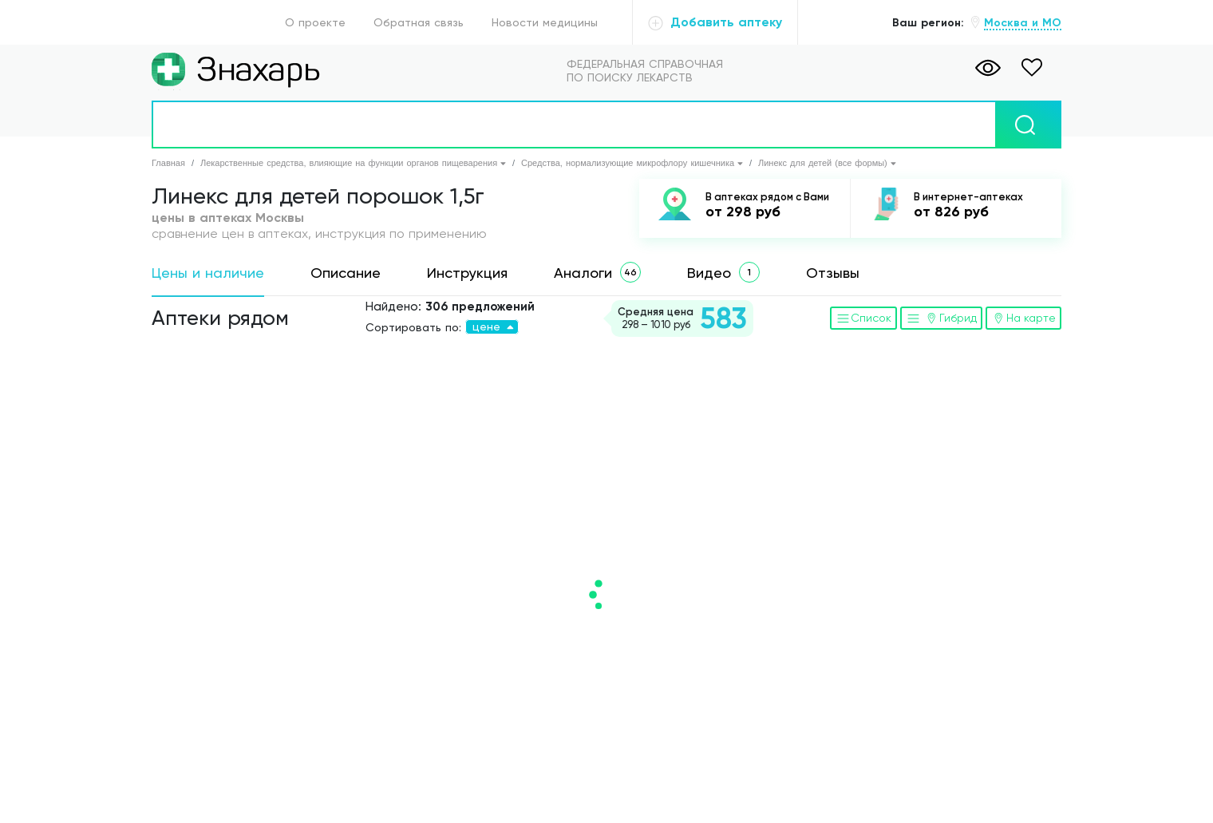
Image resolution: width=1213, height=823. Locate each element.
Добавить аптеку (715, 22)
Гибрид (941, 317)
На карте (1023, 317)
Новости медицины (545, 22)
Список (863, 317)
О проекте (315, 22)
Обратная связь (418, 22)
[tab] (208, 273)
